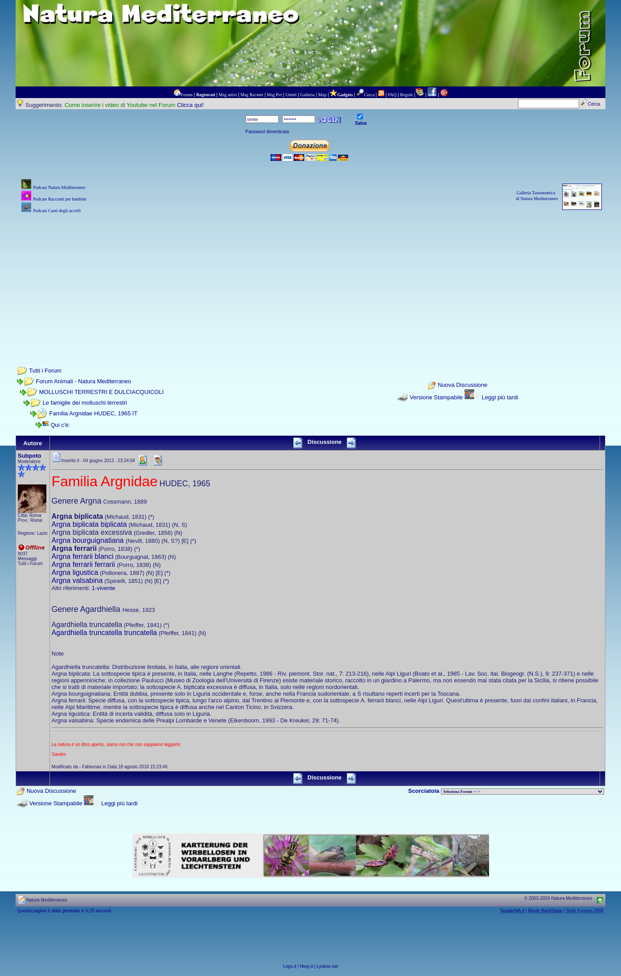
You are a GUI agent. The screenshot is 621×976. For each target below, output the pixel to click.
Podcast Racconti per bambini (59, 199)
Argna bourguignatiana (88, 540)
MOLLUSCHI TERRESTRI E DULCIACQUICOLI (101, 392)
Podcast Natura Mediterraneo (59, 187)
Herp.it (306, 966)
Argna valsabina (77, 580)
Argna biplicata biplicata (89, 524)
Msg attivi (228, 94)
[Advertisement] (310, 277)
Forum (187, 94)
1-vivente (103, 588)
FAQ (392, 94)
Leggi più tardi (500, 397)
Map (322, 94)
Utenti (290, 94)
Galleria (307, 94)
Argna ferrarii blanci (83, 556)
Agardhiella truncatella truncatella (104, 632)
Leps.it (289, 966)
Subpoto (29, 455)
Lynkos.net (327, 966)
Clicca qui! (190, 105)
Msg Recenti (252, 94)
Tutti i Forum (45, 370)
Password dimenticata (267, 131)
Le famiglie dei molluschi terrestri (84, 402)
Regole (406, 94)
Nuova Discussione (462, 384)
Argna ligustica (75, 572)
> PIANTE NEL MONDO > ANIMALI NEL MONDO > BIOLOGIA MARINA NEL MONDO (522, 791)
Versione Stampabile (436, 397)
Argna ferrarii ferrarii (83, 564)
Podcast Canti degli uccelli (57, 210)
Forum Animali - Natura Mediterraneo (83, 381)
